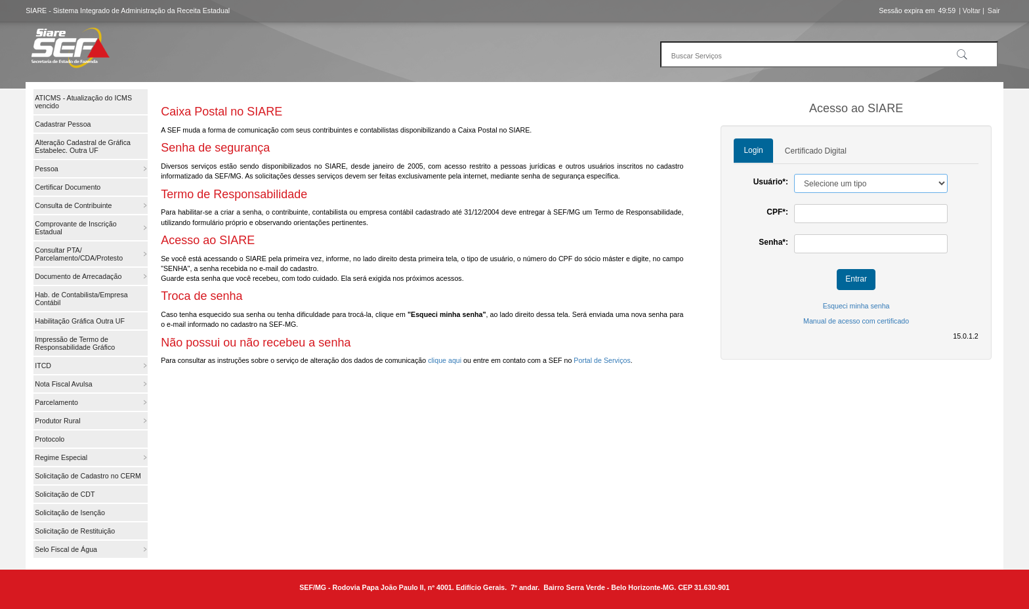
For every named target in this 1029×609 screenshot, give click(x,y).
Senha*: (773, 242)
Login (753, 150)
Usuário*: (770, 181)
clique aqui (444, 360)
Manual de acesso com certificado (856, 321)
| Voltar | (971, 10)
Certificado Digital (816, 151)
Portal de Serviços (602, 360)
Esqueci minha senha (856, 306)
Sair (994, 10)
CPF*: (777, 212)
